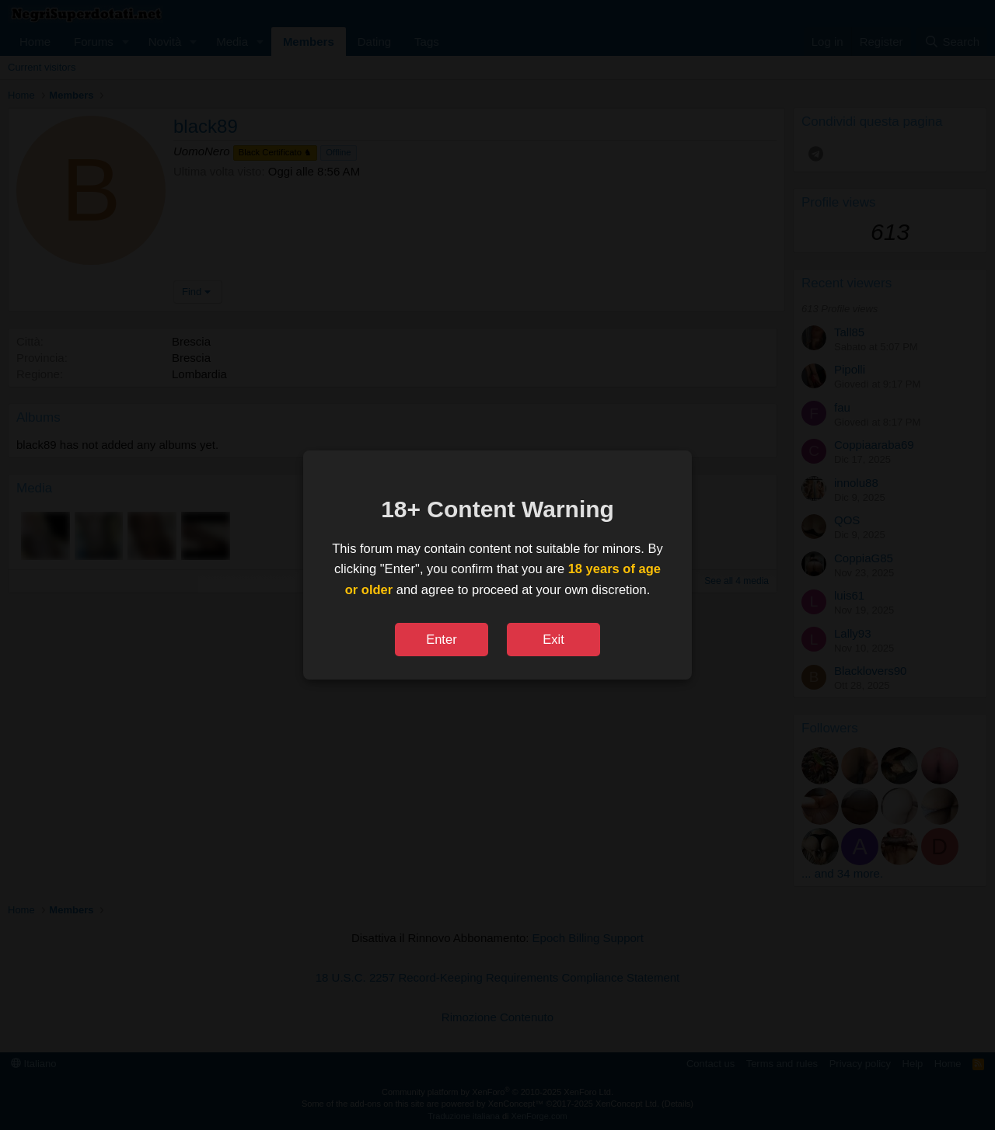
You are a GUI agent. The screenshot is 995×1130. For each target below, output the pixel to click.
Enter (441, 639)
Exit (553, 639)
